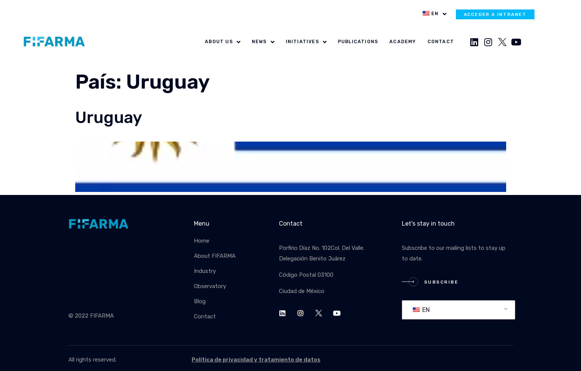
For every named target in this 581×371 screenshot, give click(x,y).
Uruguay (108, 117)
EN (421, 309)
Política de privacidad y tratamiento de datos (256, 359)
